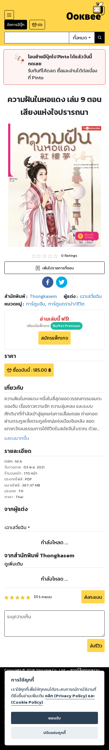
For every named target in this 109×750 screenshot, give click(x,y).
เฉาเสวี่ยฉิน (15, 527)
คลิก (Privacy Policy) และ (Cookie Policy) (53, 699)
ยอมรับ (54, 718)
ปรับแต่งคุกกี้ (54, 732)
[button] (47, 282)
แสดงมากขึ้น (16, 438)
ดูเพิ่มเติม (13, 563)
